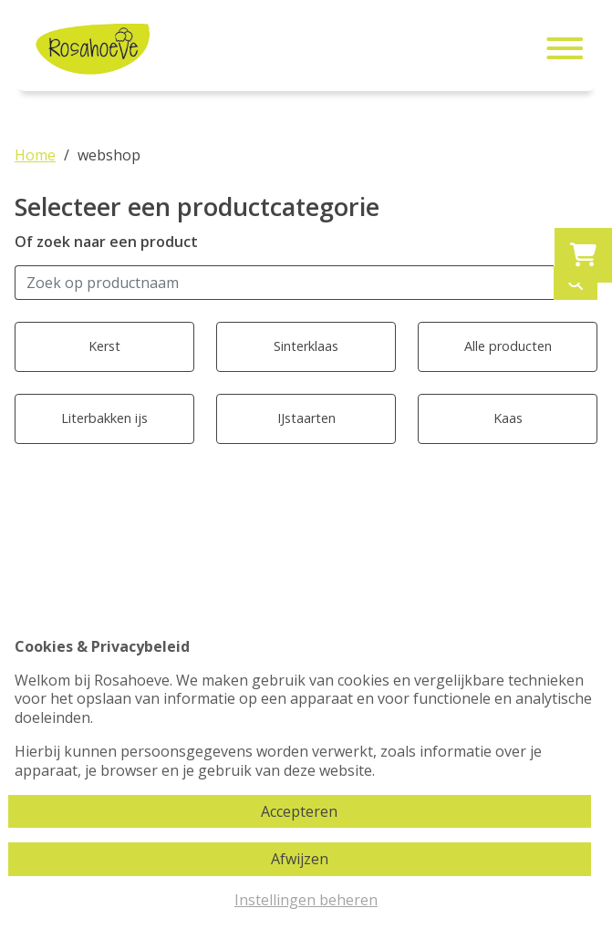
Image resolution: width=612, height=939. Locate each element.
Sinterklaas (306, 346)
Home (35, 155)
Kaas (508, 418)
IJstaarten (306, 418)
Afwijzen (299, 859)
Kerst (104, 346)
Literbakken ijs (104, 418)
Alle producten (508, 346)
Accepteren (299, 811)
